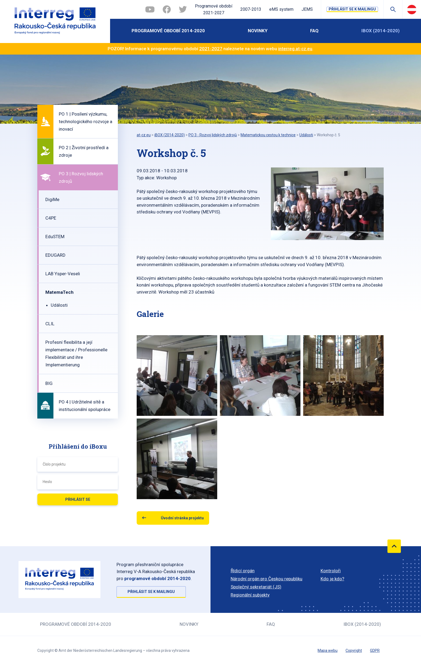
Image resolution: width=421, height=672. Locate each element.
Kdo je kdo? (332, 578)
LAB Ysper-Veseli (62, 273)
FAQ (314, 30)
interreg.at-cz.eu (295, 48)
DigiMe (52, 199)
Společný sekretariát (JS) (256, 586)
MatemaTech (59, 292)
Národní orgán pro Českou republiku (266, 578)
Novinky (257, 30)
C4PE (50, 218)
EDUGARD (55, 255)
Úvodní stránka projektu (182, 518)
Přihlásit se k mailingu (352, 9)
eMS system (281, 9)
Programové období (213, 9)
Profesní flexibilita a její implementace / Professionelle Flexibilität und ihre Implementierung (76, 353)
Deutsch (411, 9)
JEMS (307, 9)
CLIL (50, 323)
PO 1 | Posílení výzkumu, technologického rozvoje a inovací (85, 121)
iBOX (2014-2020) (380, 30)
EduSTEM (54, 236)
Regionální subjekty (250, 595)
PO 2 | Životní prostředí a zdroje (83, 151)
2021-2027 (210, 48)
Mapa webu (327, 650)
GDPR (375, 650)
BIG (49, 383)
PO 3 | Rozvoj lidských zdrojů (81, 177)
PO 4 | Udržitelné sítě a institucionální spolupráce (84, 405)
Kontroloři (331, 570)
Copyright (354, 650)
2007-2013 (250, 9)
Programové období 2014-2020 (168, 30)
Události (59, 305)
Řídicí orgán (243, 570)
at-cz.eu (144, 135)
